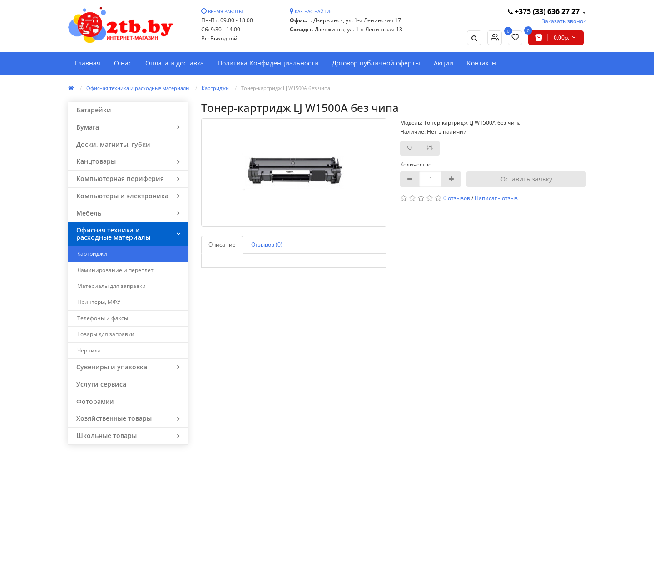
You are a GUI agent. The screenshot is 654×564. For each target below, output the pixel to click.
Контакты (482, 63)
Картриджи (215, 88)
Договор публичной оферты (376, 63)
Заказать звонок (564, 21)
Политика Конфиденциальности (268, 63)
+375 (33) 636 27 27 (544, 11)
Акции (443, 63)
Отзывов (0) (266, 244)
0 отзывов (456, 198)
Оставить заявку (526, 179)
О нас (123, 63)
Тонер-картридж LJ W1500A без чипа (285, 88)
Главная (87, 63)
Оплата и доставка (174, 63)
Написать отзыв (496, 198)
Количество (415, 164)
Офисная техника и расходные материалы (137, 88)
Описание (222, 244)
